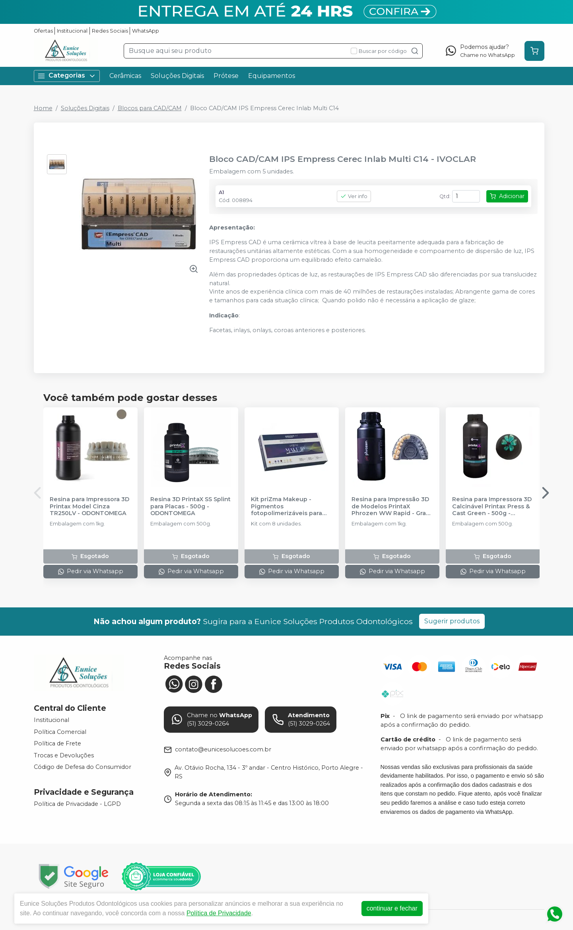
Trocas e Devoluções (64, 755)
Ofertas (43, 31)
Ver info (353, 196)
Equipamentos (271, 76)
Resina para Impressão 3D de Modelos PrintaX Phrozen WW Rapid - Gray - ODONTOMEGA (392, 506)
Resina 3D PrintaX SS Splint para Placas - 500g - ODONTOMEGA (190, 506)
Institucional (72, 31)
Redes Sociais (110, 31)
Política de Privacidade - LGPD (77, 803)
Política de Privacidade (218, 913)
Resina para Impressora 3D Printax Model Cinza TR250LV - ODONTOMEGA (89, 506)
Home (43, 108)
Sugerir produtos (452, 621)
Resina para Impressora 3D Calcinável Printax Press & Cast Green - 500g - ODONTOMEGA (492, 506)
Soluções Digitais (177, 76)
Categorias (66, 76)
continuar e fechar (392, 908)
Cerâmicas (125, 76)
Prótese (226, 76)
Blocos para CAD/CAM (150, 108)
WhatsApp (145, 31)
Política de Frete (57, 743)
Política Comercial (60, 731)
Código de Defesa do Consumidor (82, 767)
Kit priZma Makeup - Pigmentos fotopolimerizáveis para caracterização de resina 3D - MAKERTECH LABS (288, 506)
